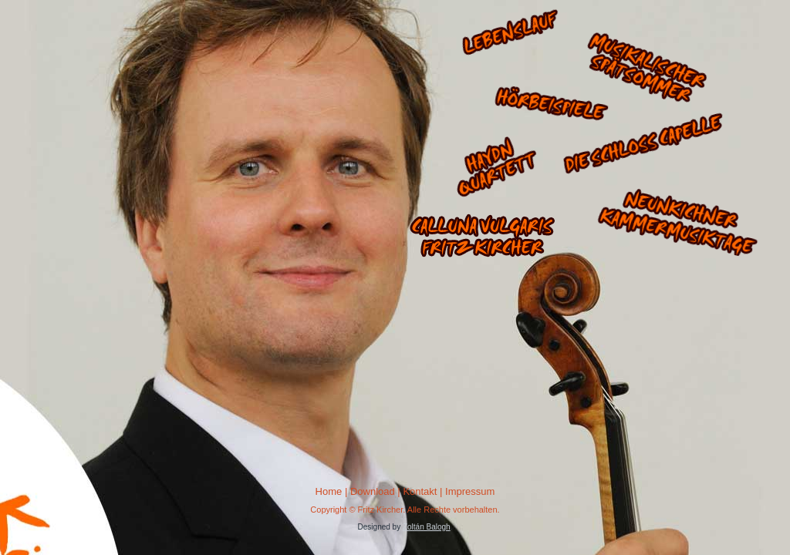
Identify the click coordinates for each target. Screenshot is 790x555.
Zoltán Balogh (427, 527)
